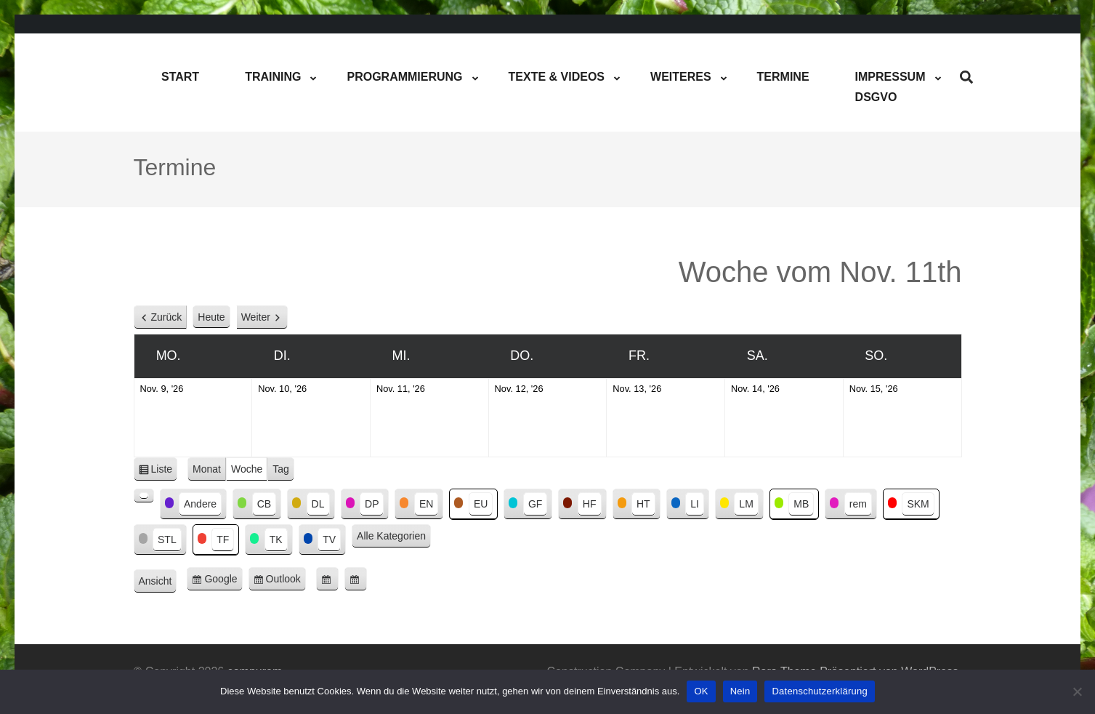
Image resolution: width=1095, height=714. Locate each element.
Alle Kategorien (391, 536)
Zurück (166, 317)
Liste (164, 471)
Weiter (255, 317)
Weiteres (680, 77)
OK (701, 691)
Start (180, 77)
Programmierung (404, 77)
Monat (207, 469)
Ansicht (158, 581)
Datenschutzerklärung (819, 691)
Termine (783, 77)
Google (223, 581)
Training (273, 77)
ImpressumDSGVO (890, 87)
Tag (280, 469)
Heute (211, 317)
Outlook (286, 581)
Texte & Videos (557, 77)
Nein (740, 691)
